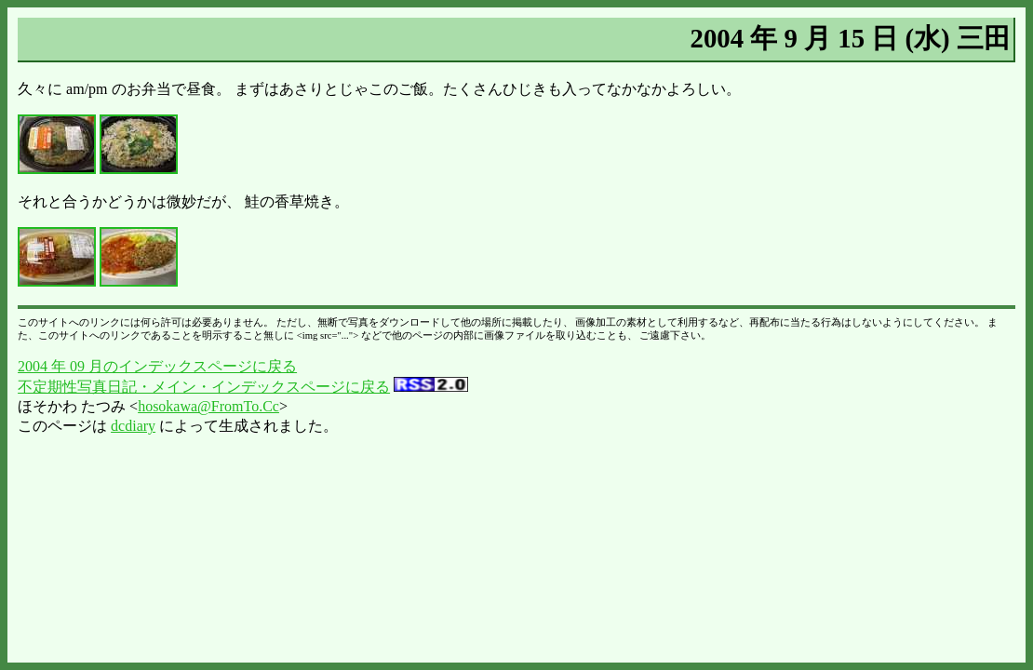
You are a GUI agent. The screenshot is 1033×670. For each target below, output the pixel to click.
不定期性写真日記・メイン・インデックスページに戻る (204, 387)
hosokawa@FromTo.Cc (208, 406)
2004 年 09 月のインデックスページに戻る (157, 366)
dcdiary (133, 426)
